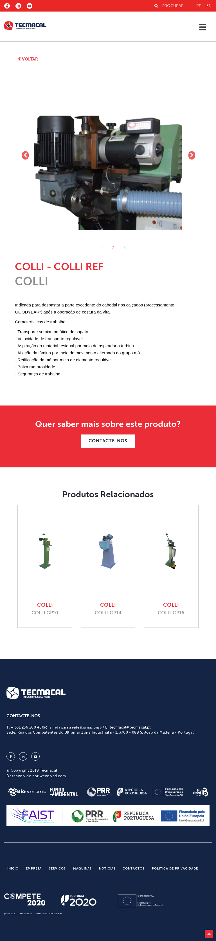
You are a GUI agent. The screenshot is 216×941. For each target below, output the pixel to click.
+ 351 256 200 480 (56, 727)
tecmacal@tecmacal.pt (130, 727)
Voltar (28, 59)
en (209, 5)
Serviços (57, 868)
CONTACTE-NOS (108, 440)
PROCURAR (169, 5)
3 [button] (124, 248)
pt (198, 5)
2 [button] (113, 248)
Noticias (107, 868)
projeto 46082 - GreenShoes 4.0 (18, 914)
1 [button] (102, 248)
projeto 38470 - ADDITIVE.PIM (48, 914)
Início (13, 868)
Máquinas (82, 868)
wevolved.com (53, 776)
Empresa (34, 868)
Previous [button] (25, 155)
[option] (108, 155)
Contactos (134, 868)
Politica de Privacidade (175, 868)
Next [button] (191, 155)
